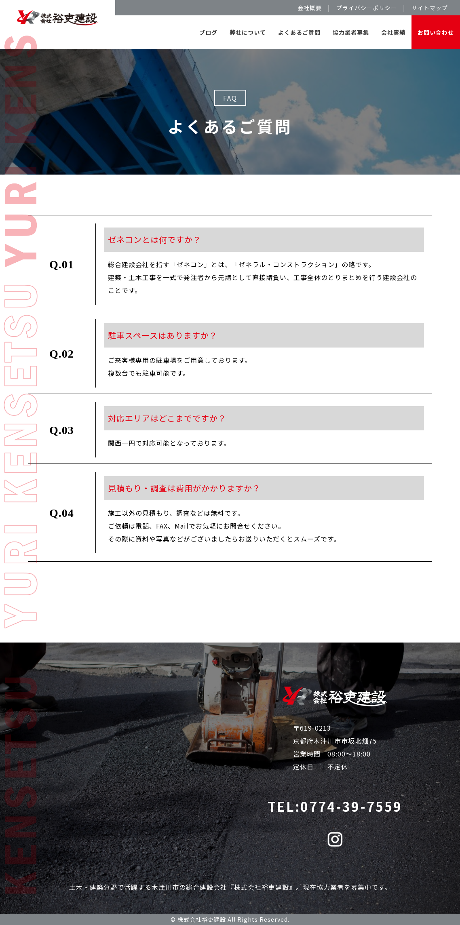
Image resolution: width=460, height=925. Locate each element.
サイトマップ (429, 8)
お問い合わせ (436, 32)
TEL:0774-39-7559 (335, 806)
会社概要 (310, 8)
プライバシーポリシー (366, 8)
